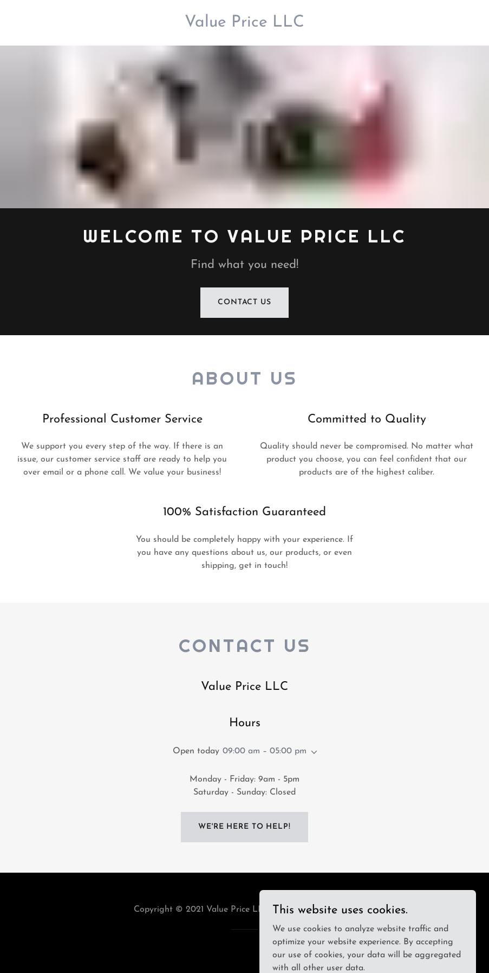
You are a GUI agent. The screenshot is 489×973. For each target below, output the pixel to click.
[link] (244, 24)
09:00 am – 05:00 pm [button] (265, 751)
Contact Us (244, 302)
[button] (312, 752)
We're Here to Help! (244, 827)
